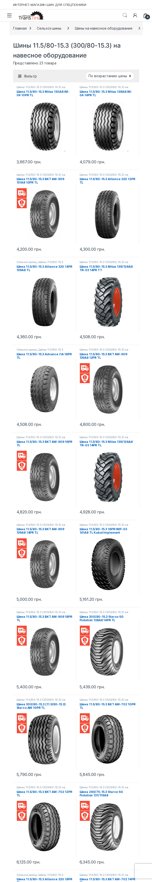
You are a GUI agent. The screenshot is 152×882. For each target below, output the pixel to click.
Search (125, 15)
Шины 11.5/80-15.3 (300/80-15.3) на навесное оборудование (41, 88)
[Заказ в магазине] (109, 76)
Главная (20, 28)
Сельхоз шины (49, 28)
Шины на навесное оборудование (103, 28)
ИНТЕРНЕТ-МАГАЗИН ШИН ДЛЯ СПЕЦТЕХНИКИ (49, 5)
